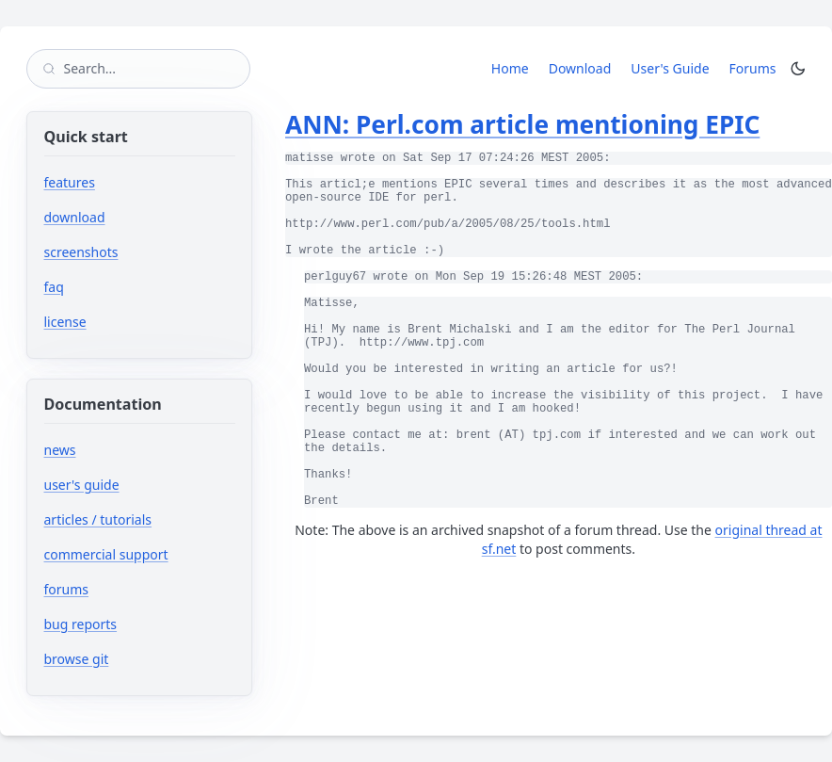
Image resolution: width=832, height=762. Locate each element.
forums (122, 589)
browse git (133, 659)
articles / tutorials (98, 519)
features (69, 182)
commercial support (106, 554)
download (74, 217)
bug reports (137, 624)
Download (580, 68)
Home (510, 68)
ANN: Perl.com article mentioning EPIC (522, 124)
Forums (756, 67)
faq (54, 287)
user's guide (82, 485)
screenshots (81, 252)
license (65, 322)
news (60, 450)
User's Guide (670, 68)
